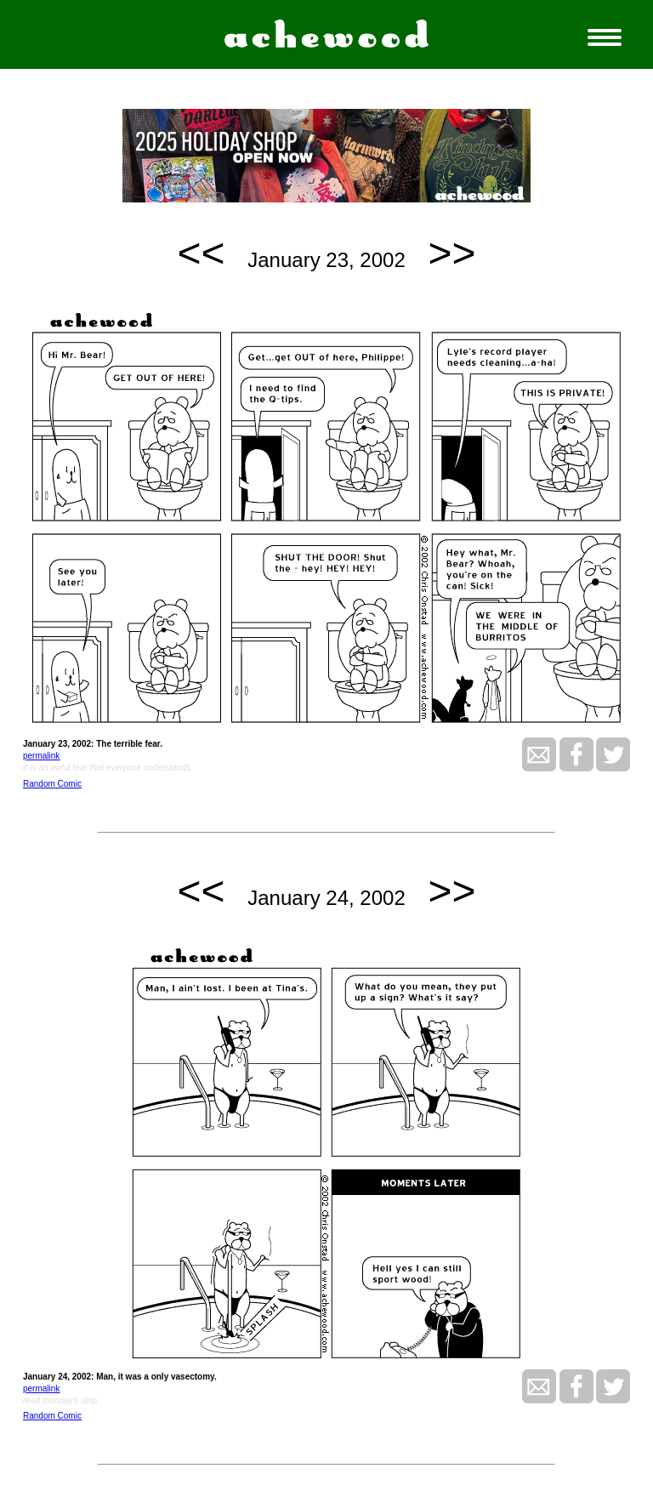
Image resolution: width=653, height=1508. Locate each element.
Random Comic (52, 783)
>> (451, 253)
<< (201, 253)
